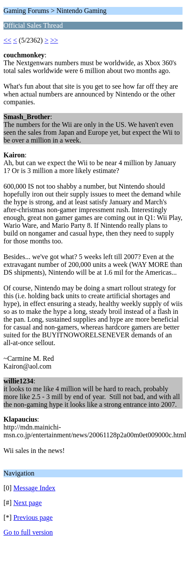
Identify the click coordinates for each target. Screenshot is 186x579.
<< (7, 40)
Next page (28, 502)
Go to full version (28, 532)
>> (54, 40)
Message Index (34, 488)
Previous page (33, 517)
